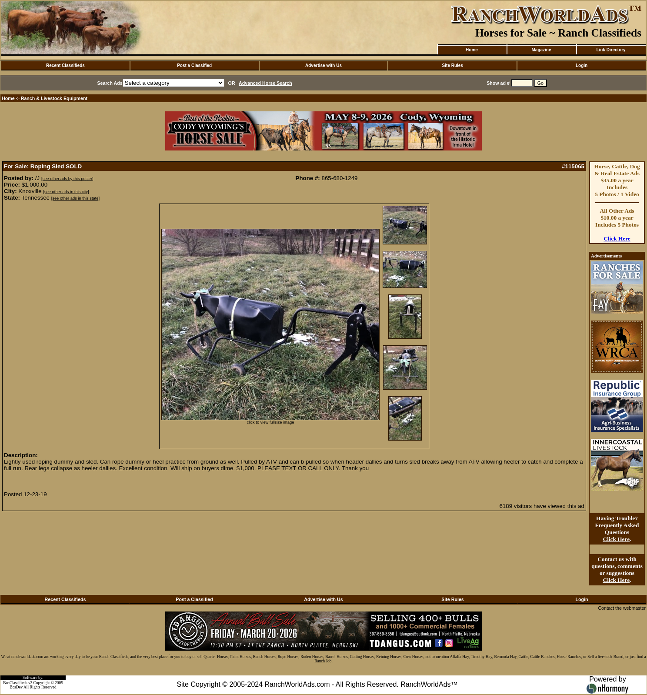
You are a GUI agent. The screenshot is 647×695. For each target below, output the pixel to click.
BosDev (16, 687)
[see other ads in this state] (75, 198)
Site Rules (452, 65)
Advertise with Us (323, 65)
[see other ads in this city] (66, 192)
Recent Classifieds (65, 65)
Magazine (541, 49)
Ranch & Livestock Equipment (54, 98)
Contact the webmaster (622, 608)
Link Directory (610, 49)
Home (472, 49)
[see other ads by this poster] (67, 179)
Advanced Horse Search (265, 83)
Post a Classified (194, 65)
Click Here (617, 238)
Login (581, 65)
